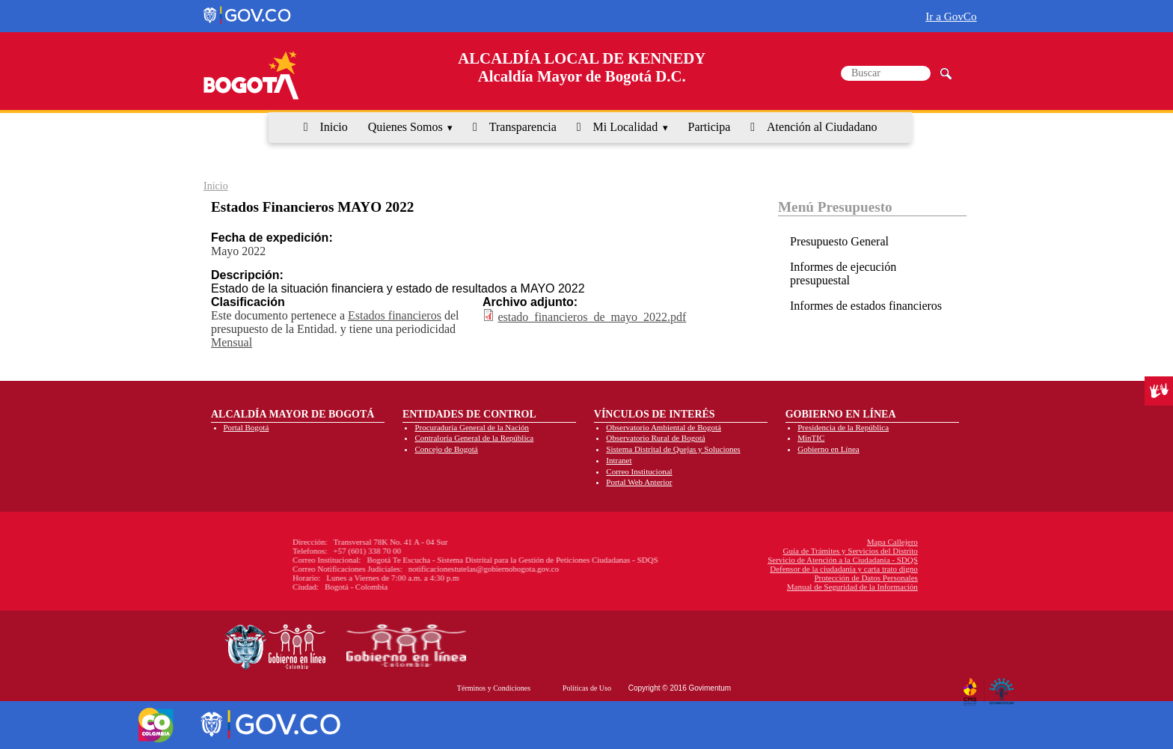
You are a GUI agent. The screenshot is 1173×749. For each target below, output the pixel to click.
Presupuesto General (839, 241)
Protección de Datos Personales (755, 577)
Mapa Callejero (782, 541)
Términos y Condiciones (493, 688)
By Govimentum (1003, 686)
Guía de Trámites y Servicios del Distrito (740, 550)
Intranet (618, 460)
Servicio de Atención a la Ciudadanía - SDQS (733, 559)
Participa (709, 126)
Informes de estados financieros (866, 305)
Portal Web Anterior (639, 481)
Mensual (231, 342)
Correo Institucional (639, 471)
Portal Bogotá (246, 427)
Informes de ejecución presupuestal (843, 273)
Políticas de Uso (587, 688)
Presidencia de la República (843, 427)
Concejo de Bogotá (445, 448)
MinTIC (810, 437)
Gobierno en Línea (828, 448)
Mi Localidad (625, 126)
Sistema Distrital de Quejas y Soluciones (673, 448)
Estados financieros (394, 315)
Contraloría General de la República (473, 437)
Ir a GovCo (950, 16)
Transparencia (523, 126)
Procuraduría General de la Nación (471, 427)
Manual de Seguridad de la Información (742, 586)
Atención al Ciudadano (822, 126)
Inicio (333, 126)
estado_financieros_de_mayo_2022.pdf (591, 317)
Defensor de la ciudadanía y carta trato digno (734, 568)
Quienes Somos (405, 126)
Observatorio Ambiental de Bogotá (663, 427)
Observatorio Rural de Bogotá (655, 437)
